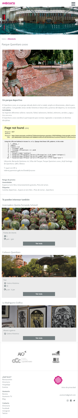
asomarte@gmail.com (68, 395)
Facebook (5, 408)
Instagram (6, 411)
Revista (5, 394)
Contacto (5, 403)
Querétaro (50, 190)
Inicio (4, 39)
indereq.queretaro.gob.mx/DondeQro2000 (19, 170)
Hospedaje (6, 385)
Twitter (5, 413)
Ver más (39, 243)
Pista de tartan (39, 190)
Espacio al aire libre (25, 190)
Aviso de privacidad (69, 387)
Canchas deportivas (9, 190)
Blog (4, 399)
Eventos (5, 387)
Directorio (12, 39)
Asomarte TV (7, 396)
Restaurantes (7, 379)
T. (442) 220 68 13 (10, 168)
